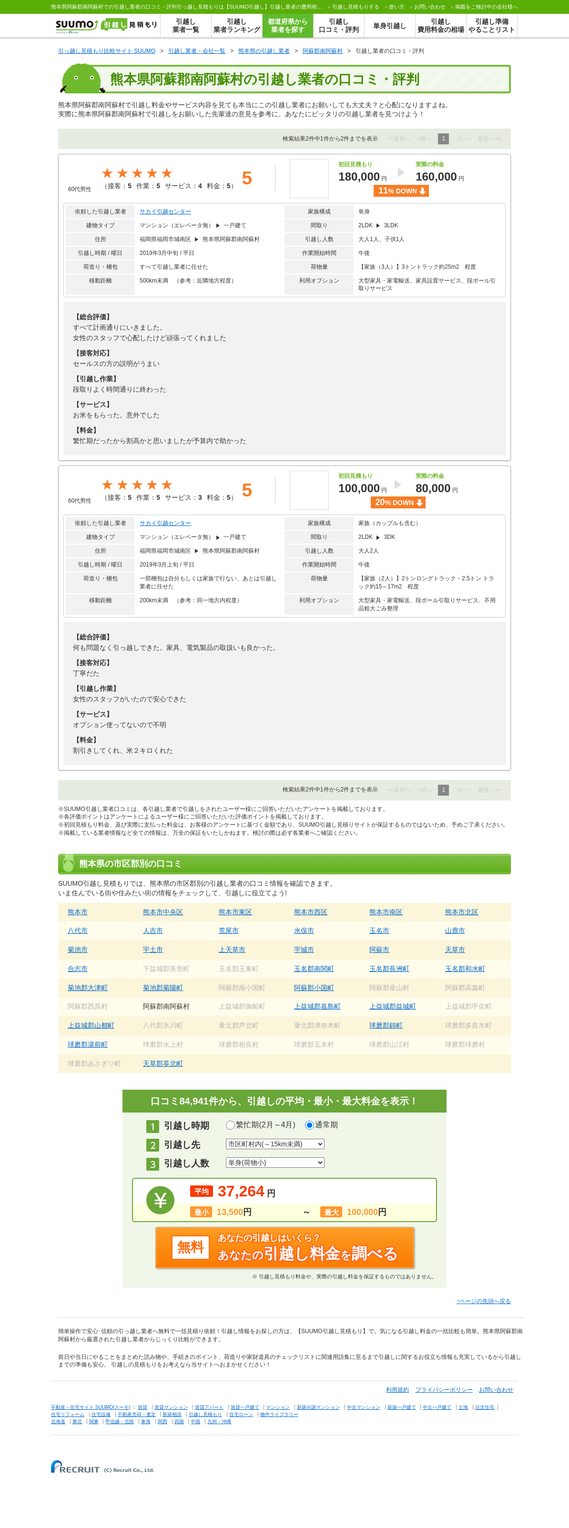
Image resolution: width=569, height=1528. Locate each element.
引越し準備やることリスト (491, 25)
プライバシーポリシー (444, 1389)
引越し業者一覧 (186, 25)
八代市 (78, 930)
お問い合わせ (430, 7)
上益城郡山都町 (91, 1025)
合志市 (78, 968)
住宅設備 (101, 1414)
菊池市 (78, 949)
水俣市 (304, 930)
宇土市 (153, 949)
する (355, 7)
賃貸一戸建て (245, 1407)
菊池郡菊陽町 (163, 988)
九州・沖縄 (219, 1421)
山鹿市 (455, 930)
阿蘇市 (379, 949)
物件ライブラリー (279, 1414)
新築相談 (172, 1414)
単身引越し (389, 26)
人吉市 (153, 930)
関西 (162, 1421)
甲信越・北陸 (119, 1421)
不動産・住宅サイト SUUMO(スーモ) (91, 1407)
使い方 (397, 7)
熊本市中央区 (163, 912)
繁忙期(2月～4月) (265, 1125)
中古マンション (363, 1407)
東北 (77, 1421)
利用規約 (397, 1389)
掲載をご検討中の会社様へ (486, 7)
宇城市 (304, 949)
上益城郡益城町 (392, 1006)
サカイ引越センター (165, 211)
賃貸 (142, 1407)
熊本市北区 (461, 912)
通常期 (326, 1125)
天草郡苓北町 (163, 1063)
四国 (179, 1421)
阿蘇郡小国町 (314, 988)
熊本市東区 (235, 912)
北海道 (58, 1421)
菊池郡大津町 (88, 988)
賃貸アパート (209, 1407)
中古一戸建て (437, 1407)
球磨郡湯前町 (88, 1044)
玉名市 (379, 930)
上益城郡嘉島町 (317, 1006)
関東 (94, 1421)
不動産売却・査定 (137, 1414)
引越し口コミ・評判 (339, 25)
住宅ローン (241, 1414)
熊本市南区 (386, 912)
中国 (195, 1421)
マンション (278, 1407)
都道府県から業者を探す (288, 25)
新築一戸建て (401, 1407)
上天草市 (232, 949)
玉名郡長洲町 (389, 968)
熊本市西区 (310, 912)
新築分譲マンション (318, 1407)
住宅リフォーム (67, 1414)
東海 (146, 1421)
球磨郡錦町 (386, 1025)
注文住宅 (484, 1407)
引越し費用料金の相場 (440, 25)
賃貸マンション (171, 1407)
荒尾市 (229, 930)
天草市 (455, 949)
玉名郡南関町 (314, 968)
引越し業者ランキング (236, 25)
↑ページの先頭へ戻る (484, 1301)
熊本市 (78, 912)
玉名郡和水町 (465, 968)
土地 (463, 1407)
